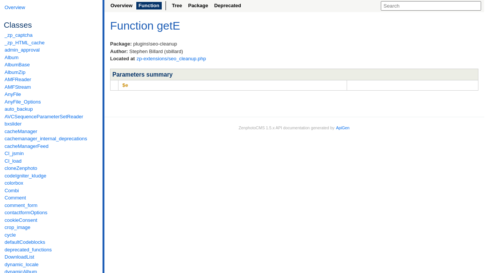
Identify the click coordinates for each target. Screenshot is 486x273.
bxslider (13, 124)
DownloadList (19, 257)
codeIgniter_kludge (25, 176)
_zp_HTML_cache (25, 43)
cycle (10, 235)
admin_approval (22, 50)
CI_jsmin (14, 153)
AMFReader (18, 79)
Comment (15, 198)
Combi (12, 190)
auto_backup (19, 109)
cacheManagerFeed (27, 146)
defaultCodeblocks (25, 242)
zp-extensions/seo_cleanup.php (171, 58)
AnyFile (13, 94)
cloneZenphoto (21, 168)
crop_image (17, 227)
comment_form (21, 205)
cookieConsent (21, 220)
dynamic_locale (22, 264)
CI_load (13, 161)
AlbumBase (17, 64)
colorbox (14, 183)
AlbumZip (15, 72)
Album (12, 57)
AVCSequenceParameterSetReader (44, 116)
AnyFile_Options (23, 102)
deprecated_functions (28, 250)
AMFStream (18, 87)
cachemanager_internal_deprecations (46, 138)
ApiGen (343, 127)
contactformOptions (26, 212)
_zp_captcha (19, 35)
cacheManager (21, 131)
